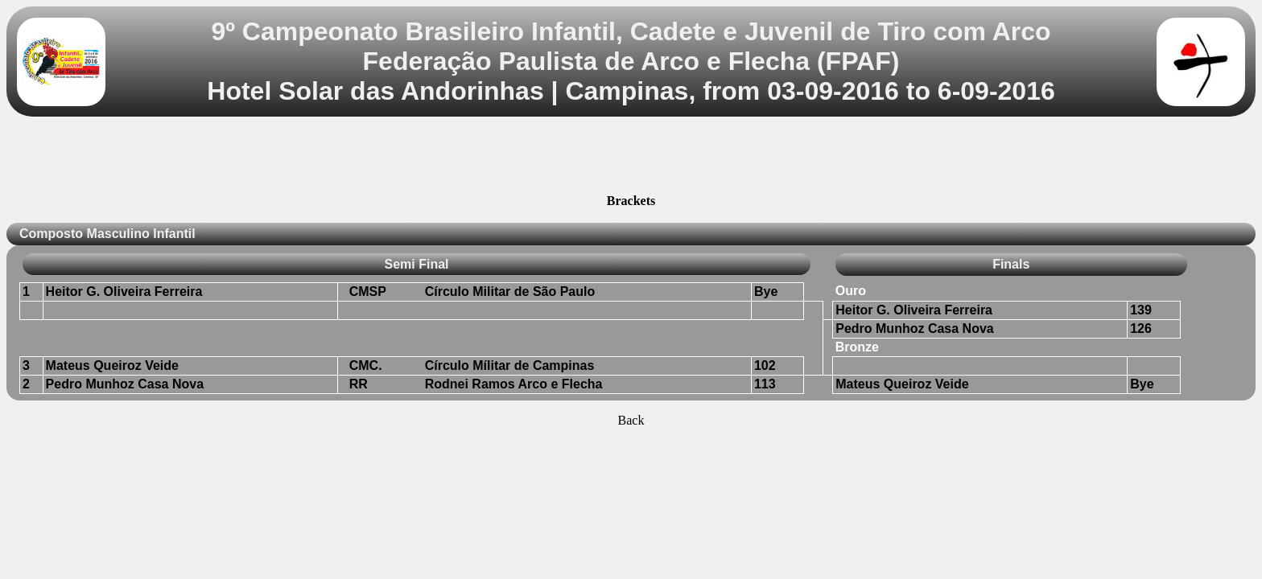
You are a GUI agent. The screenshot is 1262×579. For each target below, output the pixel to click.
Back (631, 420)
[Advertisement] (631, 157)
